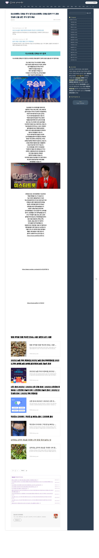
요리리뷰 (74, 60)
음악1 (59, 6)
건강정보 (74, 32)
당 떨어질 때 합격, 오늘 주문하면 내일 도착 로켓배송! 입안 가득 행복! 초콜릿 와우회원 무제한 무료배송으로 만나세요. (35, 44)
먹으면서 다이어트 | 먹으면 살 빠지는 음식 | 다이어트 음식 (32, 417)
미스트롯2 (87, 90)
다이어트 (74, 49)
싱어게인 (78, 71)
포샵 (82, 71)
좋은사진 (74, 57)
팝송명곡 (74, 47)
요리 (68, 6)
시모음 (70, 77)
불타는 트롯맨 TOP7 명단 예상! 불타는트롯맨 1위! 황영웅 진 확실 (24, 501)
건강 (40, 6)
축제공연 (74, 24)
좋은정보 (74, 52)
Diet (44, 6)
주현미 (70, 71)
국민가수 (88, 86)
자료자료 (74, 22)
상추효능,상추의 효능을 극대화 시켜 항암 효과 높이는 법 (31, 440)
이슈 (36, 6)
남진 (82, 90)
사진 (80, 6)
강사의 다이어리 (16, 2)
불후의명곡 (81, 82)
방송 (55, 6)
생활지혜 (74, 54)
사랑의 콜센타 (84, 69)
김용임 (85, 80)
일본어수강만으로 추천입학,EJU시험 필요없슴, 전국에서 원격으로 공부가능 (30, 33)
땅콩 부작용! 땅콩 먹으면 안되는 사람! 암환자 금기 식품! (31, 337)
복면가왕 (71, 88)
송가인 (81, 73)
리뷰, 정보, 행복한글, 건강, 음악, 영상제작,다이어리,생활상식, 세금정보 (29, 538)
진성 (81, 86)
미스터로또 (72, 84)
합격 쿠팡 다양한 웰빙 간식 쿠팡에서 (23, 41)
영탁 (74, 77)
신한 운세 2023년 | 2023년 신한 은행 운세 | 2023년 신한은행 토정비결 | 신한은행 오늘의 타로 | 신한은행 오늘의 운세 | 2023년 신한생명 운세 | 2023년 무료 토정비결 (35, 390)
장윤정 (74, 71)
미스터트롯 (81, 88)
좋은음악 (74, 42)
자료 (25, 6)
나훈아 (85, 73)
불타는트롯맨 (72, 75)
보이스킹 (71, 90)
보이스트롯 (72, 92)
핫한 (32, 6)
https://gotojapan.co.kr (18, 28)
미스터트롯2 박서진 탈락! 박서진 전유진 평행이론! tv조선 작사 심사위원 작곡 (26, 506)
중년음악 (74, 39)
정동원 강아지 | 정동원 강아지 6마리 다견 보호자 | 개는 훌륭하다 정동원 (25, 524)
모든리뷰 (71, 86)
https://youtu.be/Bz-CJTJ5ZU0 (35, 303)
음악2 (64, 6)
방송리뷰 (13, 19)
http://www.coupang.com (18, 39)
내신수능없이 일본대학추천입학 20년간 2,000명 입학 (28, 30)
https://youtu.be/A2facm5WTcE (35, 235)
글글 (51, 6)
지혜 (83, 6)
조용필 (83, 86)
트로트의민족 (78, 69)
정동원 (82, 77)
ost (84, 90)
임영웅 (76, 80)
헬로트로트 (76, 86)
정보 (76, 6)
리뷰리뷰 (74, 44)
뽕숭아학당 (87, 88)
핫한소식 (74, 27)
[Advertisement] (35, 476)
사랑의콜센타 (80, 76)
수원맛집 (86, 75)
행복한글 (74, 37)
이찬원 (85, 71)
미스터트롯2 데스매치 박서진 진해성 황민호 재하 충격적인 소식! (24, 508)
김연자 (89, 71)
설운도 (87, 84)
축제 (28, 6)
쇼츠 (87, 6)
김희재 (86, 82)
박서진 (86, 77)
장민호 (76, 88)
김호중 (76, 92)
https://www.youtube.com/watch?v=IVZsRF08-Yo (35, 269)
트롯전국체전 (76, 73)
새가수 (70, 73)
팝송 (72, 6)
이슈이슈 (74, 29)
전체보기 (73, 19)
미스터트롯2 (83, 84)
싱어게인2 (71, 69)
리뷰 (48, 6)
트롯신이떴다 (77, 90)
